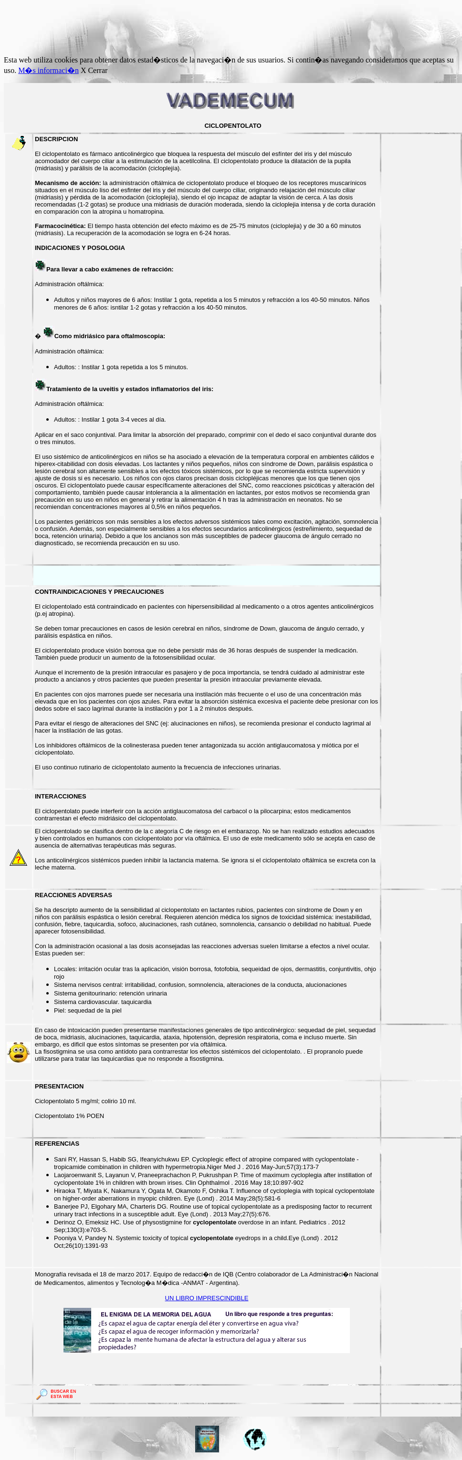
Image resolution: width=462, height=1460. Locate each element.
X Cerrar (94, 70)
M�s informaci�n (48, 70)
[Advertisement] (177, 25)
